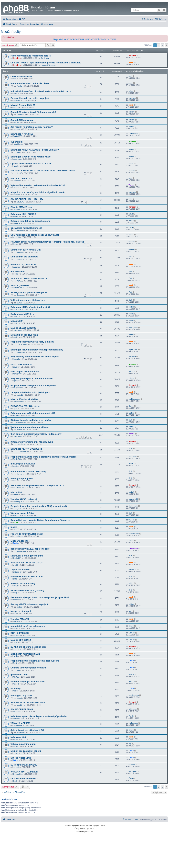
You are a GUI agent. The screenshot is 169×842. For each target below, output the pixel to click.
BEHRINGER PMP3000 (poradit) (27, 590)
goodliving (21, 705)
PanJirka (16, 359)
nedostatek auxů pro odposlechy (27, 626)
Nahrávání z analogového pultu (27, 555)
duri (18, 670)
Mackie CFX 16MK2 (20, 640)
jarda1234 (17, 309)
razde (15, 656)
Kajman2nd (133, 134)
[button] (166, 45)
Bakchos (20, 295)
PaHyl (15, 216)
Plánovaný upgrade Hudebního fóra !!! (30, 55)
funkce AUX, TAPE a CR (23, 264)
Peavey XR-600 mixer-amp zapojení (29, 604)
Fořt (130, 271)
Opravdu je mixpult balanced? (26, 228)
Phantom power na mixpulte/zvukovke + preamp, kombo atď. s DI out (47, 242)
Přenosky (15, 688)
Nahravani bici (18, 737)
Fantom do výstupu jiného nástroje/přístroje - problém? (39, 597)
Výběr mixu (16, 142)
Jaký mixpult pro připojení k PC (27, 730)
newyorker (17, 388)
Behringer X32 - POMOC (23, 214)
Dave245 (20, 202)
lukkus (15, 628)
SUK (130, 300)
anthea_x (17, 572)
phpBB (75, 825)
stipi (14, 79)
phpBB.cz (90, 828)
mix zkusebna (17, 271)
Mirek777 (17, 374)
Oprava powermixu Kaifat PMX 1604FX (30, 163)
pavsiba (132, 371)
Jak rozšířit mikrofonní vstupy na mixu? (31, 127)
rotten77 (132, 142)
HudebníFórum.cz (48, 65)
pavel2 (131, 434)
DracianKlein (22, 344)
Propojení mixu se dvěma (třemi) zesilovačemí (34, 660)
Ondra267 (17, 558)
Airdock (16, 684)
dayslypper (17, 330)
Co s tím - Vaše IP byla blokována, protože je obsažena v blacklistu (45, 62)
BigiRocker (21, 352)
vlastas (19, 259)
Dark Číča (21, 444)
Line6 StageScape (20, 541)
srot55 (15, 565)
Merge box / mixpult (20, 611)
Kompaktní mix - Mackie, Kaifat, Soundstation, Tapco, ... (40, 520)
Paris (15, 543)
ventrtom (20, 733)
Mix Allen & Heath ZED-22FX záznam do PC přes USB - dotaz (42, 170)
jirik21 (15, 586)
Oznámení (45, 58)
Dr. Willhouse (22, 451)
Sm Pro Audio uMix (20, 758)
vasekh (131, 170)
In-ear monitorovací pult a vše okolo (29, 83)
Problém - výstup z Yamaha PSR (27, 681)
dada (15, 642)
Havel (15, 746)
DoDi (15, 663)
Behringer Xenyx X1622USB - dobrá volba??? (34, 150)
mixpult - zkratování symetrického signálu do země (37, 192)
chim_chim (17, 508)
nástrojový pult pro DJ (22, 478)
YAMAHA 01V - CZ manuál (24, 771)
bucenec (16, 100)
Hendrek (16, 58)
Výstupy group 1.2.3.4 (22, 513)
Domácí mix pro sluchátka (24, 256)
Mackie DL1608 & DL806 (23, 328)
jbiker (15, 94)
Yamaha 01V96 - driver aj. (23, 499)
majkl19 (20, 395)
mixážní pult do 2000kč (22, 463)
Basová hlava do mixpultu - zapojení (29, 98)
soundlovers (18, 536)
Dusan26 (16, 635)
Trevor (131, 185)
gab (18, 152)
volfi (130, 199)
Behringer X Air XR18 (21, 134)
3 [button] (162, 45)
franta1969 (17, 136)
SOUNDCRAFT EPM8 (21, 709)
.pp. (130, 744)
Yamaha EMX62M (19, 619)
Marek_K (16, 223)
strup (15, 593)
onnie (15, 466)
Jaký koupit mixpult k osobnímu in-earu (31, 378)
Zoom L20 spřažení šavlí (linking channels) (33, 112)
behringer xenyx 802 (21, 695)
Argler (15, 691)
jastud (131, 221)
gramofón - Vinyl (19, 674)
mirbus (19, 607)
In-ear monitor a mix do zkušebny (28, 471)
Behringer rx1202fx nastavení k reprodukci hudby (36, 349)
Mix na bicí (16, 492)
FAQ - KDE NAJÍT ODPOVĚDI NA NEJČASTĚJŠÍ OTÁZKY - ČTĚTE (84, 39)
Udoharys (132, 457)
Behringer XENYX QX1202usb (26, 449)
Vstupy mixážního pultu (23, 744)
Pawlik (131, 127)
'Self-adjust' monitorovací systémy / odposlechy (35, 434)
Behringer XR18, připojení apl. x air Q (30, 307)
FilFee (19, 281)
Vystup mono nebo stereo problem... (29, 427)
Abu (130, 178)
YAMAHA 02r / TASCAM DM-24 (26, 562)
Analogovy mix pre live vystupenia (28, 292)
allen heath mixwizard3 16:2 (25, 654)
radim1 (16, 495)
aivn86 (19, 303)
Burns (131, 406)
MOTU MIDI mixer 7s (21, 364)
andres (16, 415)
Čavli (131, 214)
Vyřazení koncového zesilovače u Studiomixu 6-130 (37, 185)
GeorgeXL (17, 774)
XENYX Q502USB (19, 285)
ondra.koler (17, 725)
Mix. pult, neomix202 (21, 178)
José (130, 83)
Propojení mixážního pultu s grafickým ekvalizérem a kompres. (43, 457)
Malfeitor (16, 621)
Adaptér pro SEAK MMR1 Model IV (28, 278)
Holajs (15, 274)
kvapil (15, 166)
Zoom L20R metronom (22, 120)
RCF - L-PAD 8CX (19, 633)
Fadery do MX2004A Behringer (26, 534)
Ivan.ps (131, 633)
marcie (19, 430)
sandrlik (16, 767)
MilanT (131, 674)
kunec (131, 626)
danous (20, 252)
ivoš (14, 481)
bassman (17, 159)
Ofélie (15, 188)
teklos (131, 541)
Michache (17, 712)
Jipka (15, 408)
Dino (15, 107)
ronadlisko (17, 144)
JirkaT (19, 173)
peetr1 (15, 316)
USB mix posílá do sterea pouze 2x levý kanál (34, 235)
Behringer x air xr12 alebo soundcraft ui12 (32, 413)
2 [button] (158, 45)
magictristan (134, 695)
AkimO (131, 463)
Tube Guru (133, 549)
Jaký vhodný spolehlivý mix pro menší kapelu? (35, 356)
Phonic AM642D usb (21, 207)
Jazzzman (21, 474)
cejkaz (15, 753)
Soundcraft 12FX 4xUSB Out (25, 249)
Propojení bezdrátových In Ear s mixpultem (33, 385)
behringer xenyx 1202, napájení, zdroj (30, 549)
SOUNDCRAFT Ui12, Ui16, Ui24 (26, 199)
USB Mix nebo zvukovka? (24, 778)
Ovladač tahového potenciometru (28, 667)
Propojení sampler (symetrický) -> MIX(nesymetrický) (38, 506)
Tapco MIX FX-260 (19, 569)
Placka (19, 86)
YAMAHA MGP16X (20, 723)
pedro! (131, 307)
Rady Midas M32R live (22, 314)
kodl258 (16, 237)
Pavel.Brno (17, 288)
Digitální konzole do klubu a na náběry (30, 420)
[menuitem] (22, 19)
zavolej (16, 367)
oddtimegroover (19, 422)
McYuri (16, 677)
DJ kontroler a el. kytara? (23, 765)
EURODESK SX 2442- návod (25, 406)
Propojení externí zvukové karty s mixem (32, 341)
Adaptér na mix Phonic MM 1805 (27, 702)
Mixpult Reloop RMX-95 (22, 105)
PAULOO (17, 459)
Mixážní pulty (11, 31)
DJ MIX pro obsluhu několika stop (28, 647)
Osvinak (16, 181)
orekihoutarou (18, 402)
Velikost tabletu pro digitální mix (27, 300)
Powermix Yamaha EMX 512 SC (27, 576)
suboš (19, 698)
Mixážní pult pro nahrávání (24, 371)
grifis (15, 579)
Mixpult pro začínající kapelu (25, 751)
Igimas (15, 381)
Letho (131, 660)
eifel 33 (16, 515)
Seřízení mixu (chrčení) (22, 583)
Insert (13, 527)
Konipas (16, 600)
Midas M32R (16, 321)
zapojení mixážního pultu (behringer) (29, 392)
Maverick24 (18, 719)
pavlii (131, 62)
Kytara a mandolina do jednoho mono (30, 221)
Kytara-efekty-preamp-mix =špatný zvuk (31, 442)
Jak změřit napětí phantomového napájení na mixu (37, 485)
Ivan (15, 244)
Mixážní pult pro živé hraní (24, 335)
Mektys (20, 115)
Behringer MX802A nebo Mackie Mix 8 (30, 156)
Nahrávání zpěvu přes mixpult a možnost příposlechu (38, 716)
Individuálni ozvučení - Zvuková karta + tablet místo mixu (40, 91)
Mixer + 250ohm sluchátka (24, 399)
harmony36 (17, 501)
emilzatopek (22, 551)
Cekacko (16, 209)
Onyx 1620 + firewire (21, 76)
